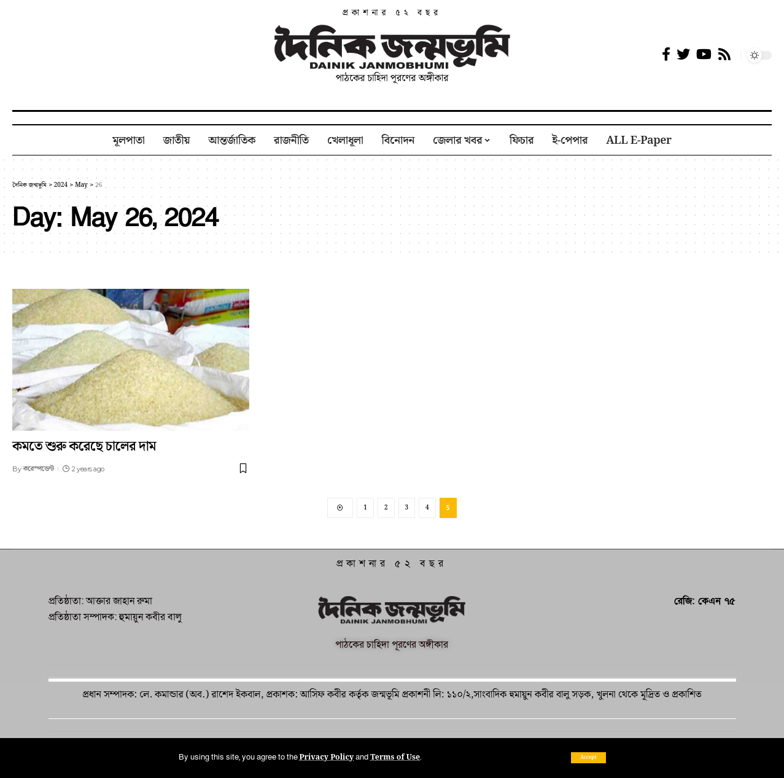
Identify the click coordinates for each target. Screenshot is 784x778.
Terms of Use (397, 757)
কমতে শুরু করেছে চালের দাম (84, 446)
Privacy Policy (327, 757)
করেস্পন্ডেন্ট (38, 468)
